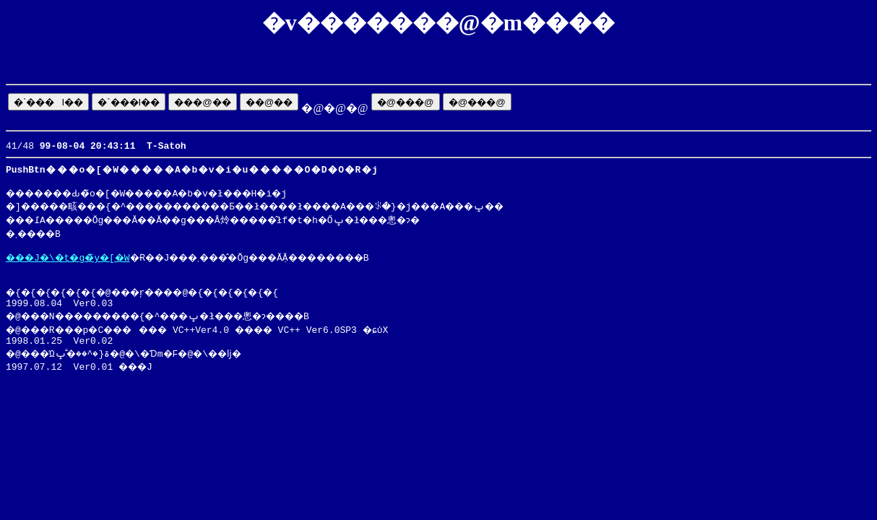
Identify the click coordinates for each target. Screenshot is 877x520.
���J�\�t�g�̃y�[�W (76, 263)
